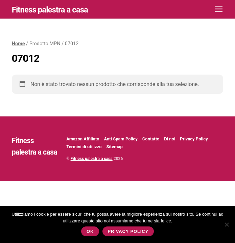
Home (18, 44)
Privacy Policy (194, 138)
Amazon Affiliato (82, 138)
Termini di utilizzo (83, 146)
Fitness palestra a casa (92, 158)
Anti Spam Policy (120, 138)
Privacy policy (128, 231)
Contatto (150, 138)
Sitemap (114, 146)
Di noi (169, 138)
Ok (90, 231)
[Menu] (219, 9)
